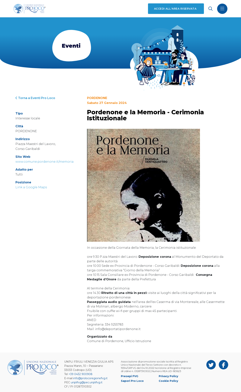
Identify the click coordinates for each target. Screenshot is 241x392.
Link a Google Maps (31, 187)
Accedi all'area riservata (175, 8)
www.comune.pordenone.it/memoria (44, 161)
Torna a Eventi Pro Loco (35, 98)
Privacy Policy (168, 376)
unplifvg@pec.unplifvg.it (86, 382)
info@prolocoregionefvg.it (90, 378)
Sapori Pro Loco (132, 381)
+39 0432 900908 (80, 374)
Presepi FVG (129, 376)
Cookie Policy (168, 381)
